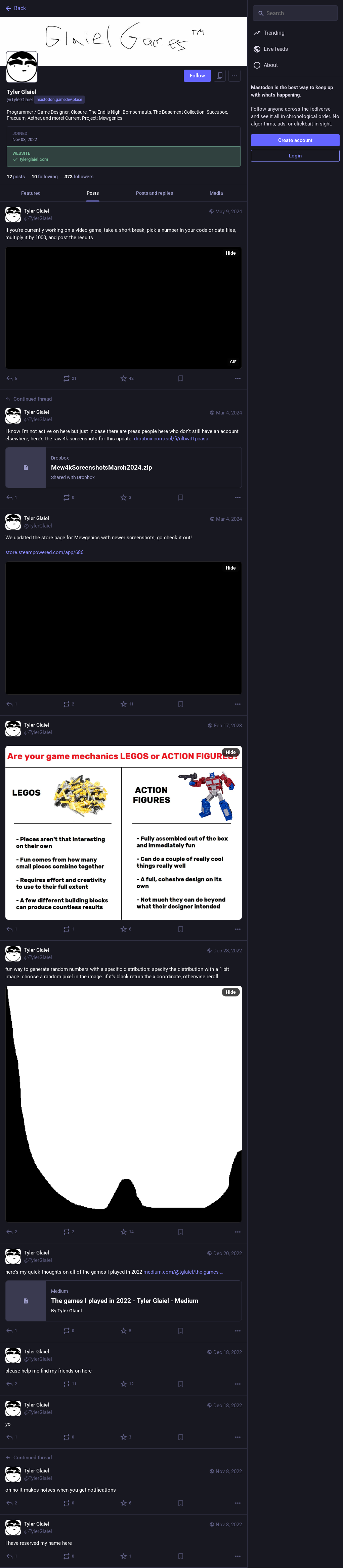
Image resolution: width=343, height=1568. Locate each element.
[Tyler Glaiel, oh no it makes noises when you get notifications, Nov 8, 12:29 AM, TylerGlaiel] (123, 1482)
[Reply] (11, 378)
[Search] (295, 13)
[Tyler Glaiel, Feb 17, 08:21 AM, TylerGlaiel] (123, 828)
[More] (238, 378)
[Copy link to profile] (220, 76)
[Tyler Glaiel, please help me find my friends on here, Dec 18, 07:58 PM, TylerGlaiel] (123, 1368)
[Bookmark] (181, 378)
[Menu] (234, 76)
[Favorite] (127, 378)
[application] (123, 308)
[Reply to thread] (11, 498)
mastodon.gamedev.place (59, 99)
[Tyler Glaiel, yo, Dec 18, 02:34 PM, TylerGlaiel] (123, 1422)
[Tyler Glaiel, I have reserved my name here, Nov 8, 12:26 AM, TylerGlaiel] (123, 1541)
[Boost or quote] (70, 378)
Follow (197, 76)
